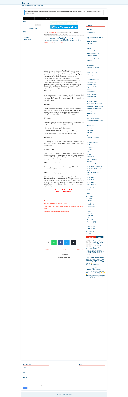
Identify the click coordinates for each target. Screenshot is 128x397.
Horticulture (90, 115)
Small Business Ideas (92, 142)
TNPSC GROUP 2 (91, 182)
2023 (89, 201)
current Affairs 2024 (92, 72)
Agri (88, 35)
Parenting (89, 127)
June (88, 215)
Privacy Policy (46, 18)
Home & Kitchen (91, 113)
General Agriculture (92, 101)
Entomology (90, 89)
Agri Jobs (89, 43)
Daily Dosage (90, 75)
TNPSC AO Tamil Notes (92, 172)
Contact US (27, 37)
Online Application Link (63, 192)
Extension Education (92, 94)
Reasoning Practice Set (93, 137)
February (89, 206)
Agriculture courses (92, 55)
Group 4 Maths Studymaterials (94, 103)
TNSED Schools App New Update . (95, 257)
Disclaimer (54, 18)
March (88, 209)
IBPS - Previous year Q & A (93, 118)
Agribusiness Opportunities (94, 50)
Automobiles (90, 65)
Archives (100, 237)
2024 (89, 203)
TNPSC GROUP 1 (91, 179)
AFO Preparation (91, 32)
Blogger (36, 28)
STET (88, 152)
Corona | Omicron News (93, 70)
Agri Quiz (89, 48)
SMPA (88, 144)
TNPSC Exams (90, 177)
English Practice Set (92, 87)
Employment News (53, 32)
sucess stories (90, 156)
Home (25, 18)
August (89, 219)
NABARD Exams (91, 125)
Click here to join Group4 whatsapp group (55, 203)
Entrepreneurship (91, 91)
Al (87, 62)
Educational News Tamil (93, 79)
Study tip (89, 154)
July (88, 217)
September (90, 222)
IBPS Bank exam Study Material (95, 120)
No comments (59, 42)
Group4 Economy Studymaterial (95, 106)
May (88, 213)
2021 (89, 196)
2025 (89, 231)
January (89, 204)
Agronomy (89, 60)
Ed (87, 77)
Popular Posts (90, 237)
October (89, 224)
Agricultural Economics (93, 53)
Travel (88, 189)
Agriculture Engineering (93, 58)
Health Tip (89, 111)
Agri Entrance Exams (92, 41)
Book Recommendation (93, 67)
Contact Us (38, 18)
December (90, 228)
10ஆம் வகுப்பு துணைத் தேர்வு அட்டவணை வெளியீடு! (99, 242)
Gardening (89, 99)
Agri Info (25, 3)
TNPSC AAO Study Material (94, 164)
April (88, 211)
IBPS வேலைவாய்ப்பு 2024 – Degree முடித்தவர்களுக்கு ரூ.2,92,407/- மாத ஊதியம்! (63, 39)
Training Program (91, 187)
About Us (31, 18)
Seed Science (90, 140)
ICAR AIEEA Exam (91, 123)
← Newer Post (47, 249)
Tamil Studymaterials (92, 159)
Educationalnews (91, 82)
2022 (89, 198)
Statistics (89, 149)
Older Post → (80, 249)
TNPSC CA (89, 175)
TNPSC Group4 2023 (92, 184)
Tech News (89, 161)
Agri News (89, 46)
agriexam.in (69, 394)
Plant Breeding (90, 130)
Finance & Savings (91, 96)
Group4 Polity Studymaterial (94, 108)
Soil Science (90, 147)
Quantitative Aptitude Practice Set (95, 135)
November (90, 226)
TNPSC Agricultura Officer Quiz (94, 166)
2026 (89, 233)
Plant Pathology (91, 132)
